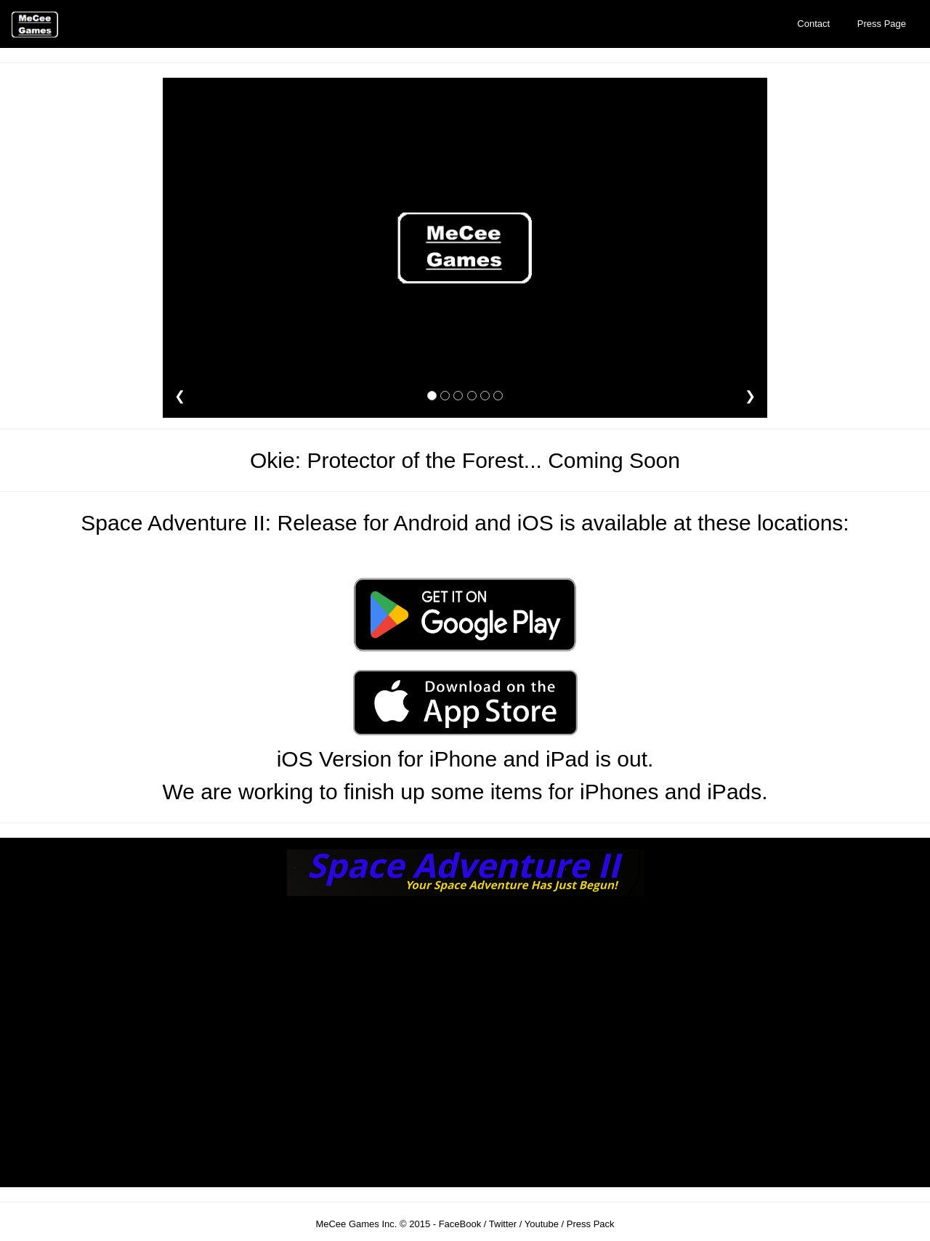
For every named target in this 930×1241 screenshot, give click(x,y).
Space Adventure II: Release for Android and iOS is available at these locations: (465, 523)
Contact (813, 23)
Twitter (503, 1223)
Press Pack (591, 1223)
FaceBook (460, 1223)
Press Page (881, 23)
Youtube (542, 1223)
